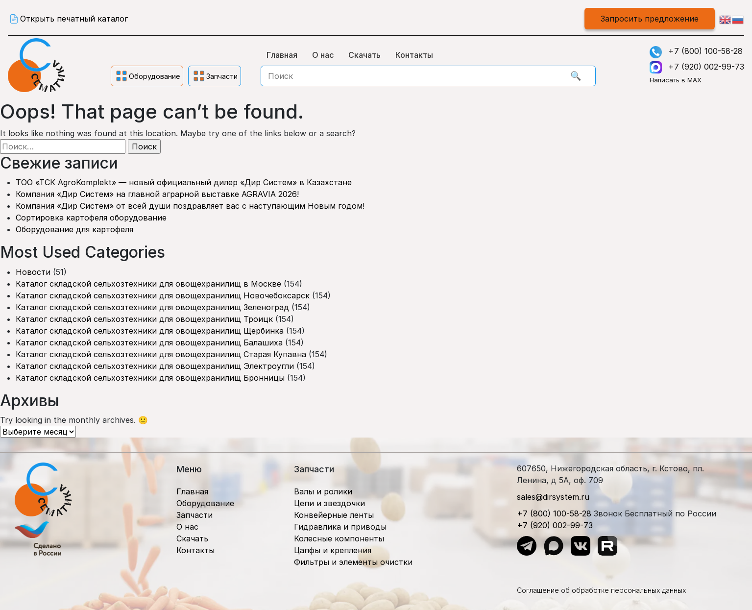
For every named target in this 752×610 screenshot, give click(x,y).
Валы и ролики (323, 491)
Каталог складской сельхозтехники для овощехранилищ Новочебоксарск (163, 295)
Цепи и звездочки (329, 503)
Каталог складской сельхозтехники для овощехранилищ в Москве (148, 284)
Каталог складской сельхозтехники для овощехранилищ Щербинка (150, 331)
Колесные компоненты (339, 538)
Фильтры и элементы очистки (353, 562)
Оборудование (205, 503)
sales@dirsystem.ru (553, 497)
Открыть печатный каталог (74, 19)
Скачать (364, 55)
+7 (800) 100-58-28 (705, 51)
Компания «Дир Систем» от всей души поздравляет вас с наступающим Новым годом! (190, 206)
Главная (282, 55)
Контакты (414, 55)
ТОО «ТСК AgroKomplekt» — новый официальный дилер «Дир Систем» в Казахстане (184, 182)
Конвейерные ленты (334, 515)
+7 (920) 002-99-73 (706, 67)
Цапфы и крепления (332, 550)
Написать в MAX (676, 80)
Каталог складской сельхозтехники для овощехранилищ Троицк (144, 319)
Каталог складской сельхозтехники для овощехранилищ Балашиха (149, 342)
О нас (323, 55)
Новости (33, 272)
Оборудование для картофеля (74, 229)
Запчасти (194, 515)
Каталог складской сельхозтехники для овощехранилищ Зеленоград (152, 307)
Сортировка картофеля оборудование (91, 217)
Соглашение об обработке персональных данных (601, 590)
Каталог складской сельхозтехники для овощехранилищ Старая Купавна (161, 354)
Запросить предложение (650, 19)
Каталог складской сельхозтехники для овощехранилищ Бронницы (150, 378)
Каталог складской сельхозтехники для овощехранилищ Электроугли (155, 366)
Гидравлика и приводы (340, 527)
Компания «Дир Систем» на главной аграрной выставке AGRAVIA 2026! (157, 194)
